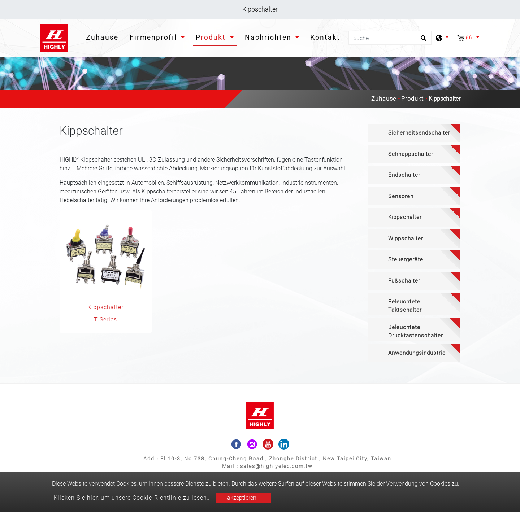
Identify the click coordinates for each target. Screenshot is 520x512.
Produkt (412, 98)
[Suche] (390, 38)
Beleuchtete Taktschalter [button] (405, 305)
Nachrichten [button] (269, 37)
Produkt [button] (212, 37)
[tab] (414, 133)
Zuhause (103, 36)
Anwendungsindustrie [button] (417, 353)
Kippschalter (105, 307)
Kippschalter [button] (405, 217)
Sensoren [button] (400, 196)
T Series (105, 319)
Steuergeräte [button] (405, 259)
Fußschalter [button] (404, 280)
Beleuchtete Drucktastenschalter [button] (415, 331)
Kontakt (325, 37)
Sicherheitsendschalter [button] (419, 133)
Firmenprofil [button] (154, 37)
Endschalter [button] (404, 175)
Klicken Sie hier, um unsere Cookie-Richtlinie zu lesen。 (133, 497)
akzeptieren (241, 497)
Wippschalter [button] (405, 238)
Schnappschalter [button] (410, 154)
